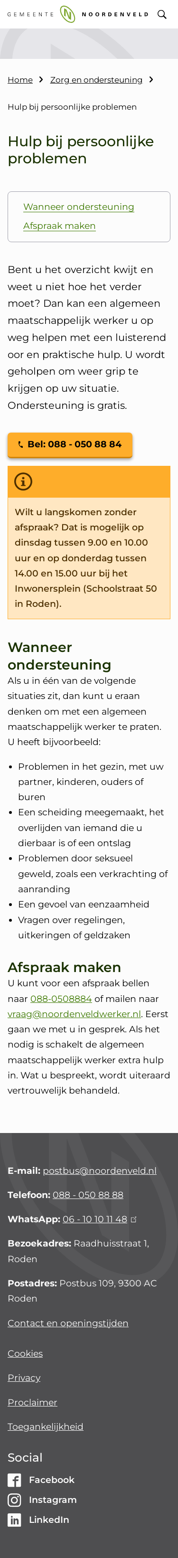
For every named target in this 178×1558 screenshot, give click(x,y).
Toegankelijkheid (46, 1426)
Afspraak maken (59, 225)
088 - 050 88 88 (88, 1195)
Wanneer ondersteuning (78, 206)
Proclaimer (32, 1402)
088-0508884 (61, 998)
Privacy (24, 1377)
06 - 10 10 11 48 (99, 1219)
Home (20, 80)
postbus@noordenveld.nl (100, 1170)
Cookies (25, 1353)
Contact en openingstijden (68, 1323)
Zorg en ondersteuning (96, 80)
